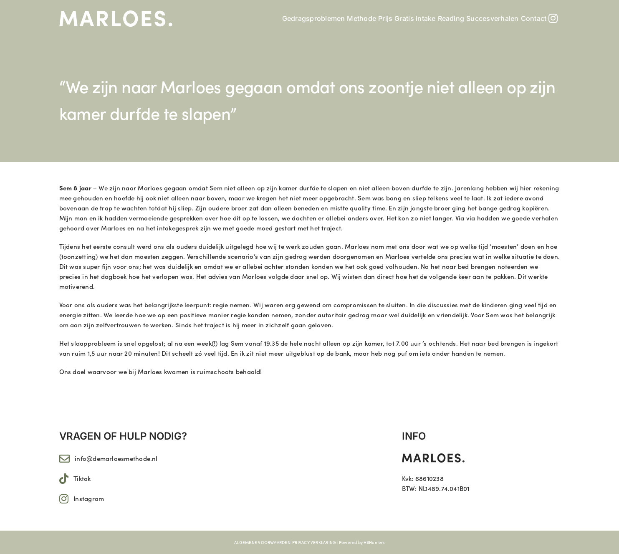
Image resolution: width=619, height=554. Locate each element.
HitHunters (374, 542)
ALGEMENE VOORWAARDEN (262, 542)
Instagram (88, 498)
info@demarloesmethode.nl (116, 458)
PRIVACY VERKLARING (314, 542)
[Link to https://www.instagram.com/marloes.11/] (63, 498)
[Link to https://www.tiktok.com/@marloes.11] (63, 478)
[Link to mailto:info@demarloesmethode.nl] (64, 458)
